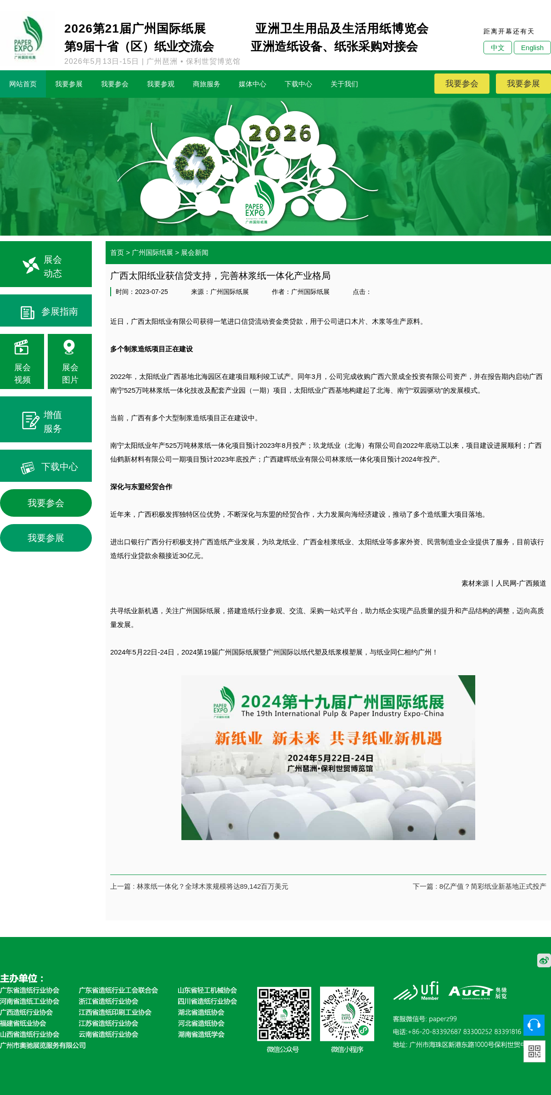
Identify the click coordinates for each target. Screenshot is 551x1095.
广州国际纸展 (152, 252)
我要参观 (160, 84)
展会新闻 (194, 252)
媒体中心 (252, 84)
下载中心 (298, 84)
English (532, 47)
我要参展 (69, 84)
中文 (498, 47)
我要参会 (115, 84)
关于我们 (344, 84)
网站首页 (23, 84)
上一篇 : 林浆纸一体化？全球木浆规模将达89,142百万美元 (199, 886)
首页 (117, 252)
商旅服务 (206, 84)
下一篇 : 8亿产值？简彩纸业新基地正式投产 (479, 886)
